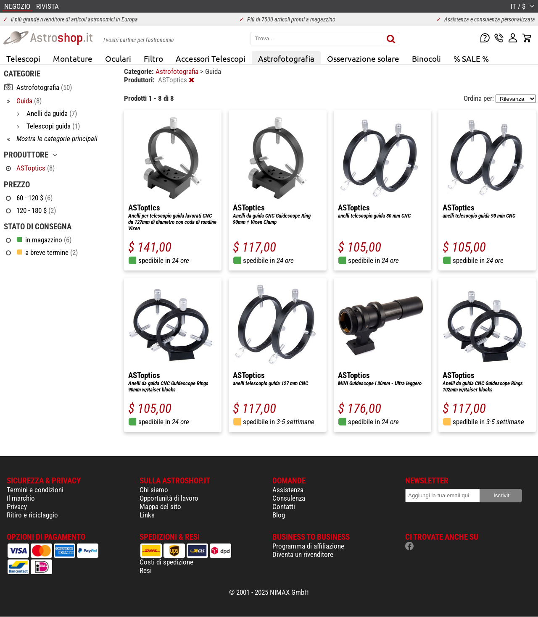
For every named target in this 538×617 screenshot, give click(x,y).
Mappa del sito (160, 506)
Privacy (17, 506)
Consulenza (288, 498)
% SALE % (471, 58)
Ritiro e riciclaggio (32, 515)
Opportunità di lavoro (169, 498)
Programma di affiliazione (308, 546)
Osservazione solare (363, 58)
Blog (278, 515)
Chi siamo (154, 490)
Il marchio (21, 498)
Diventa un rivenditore (302, 554)
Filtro (153, 58)
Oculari (118, 58)
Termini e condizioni (35, 490)
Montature (72, 58)
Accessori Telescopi (210, 58)
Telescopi (23, 58)
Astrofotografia (286, 58)
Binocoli (426, 58)
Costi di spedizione (166, 562)
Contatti (283, 506)
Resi (146, 570)
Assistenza (287, 490)
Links (147, 515)
